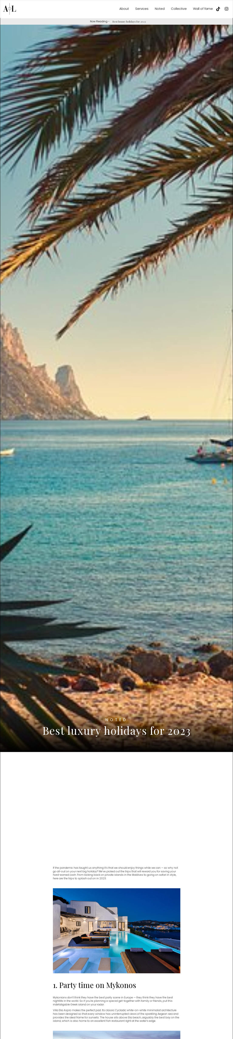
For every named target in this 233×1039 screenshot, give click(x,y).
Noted (160, 8)
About (124, 8)
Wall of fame (203, 8)
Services (141, 8)
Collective (179, 8)
